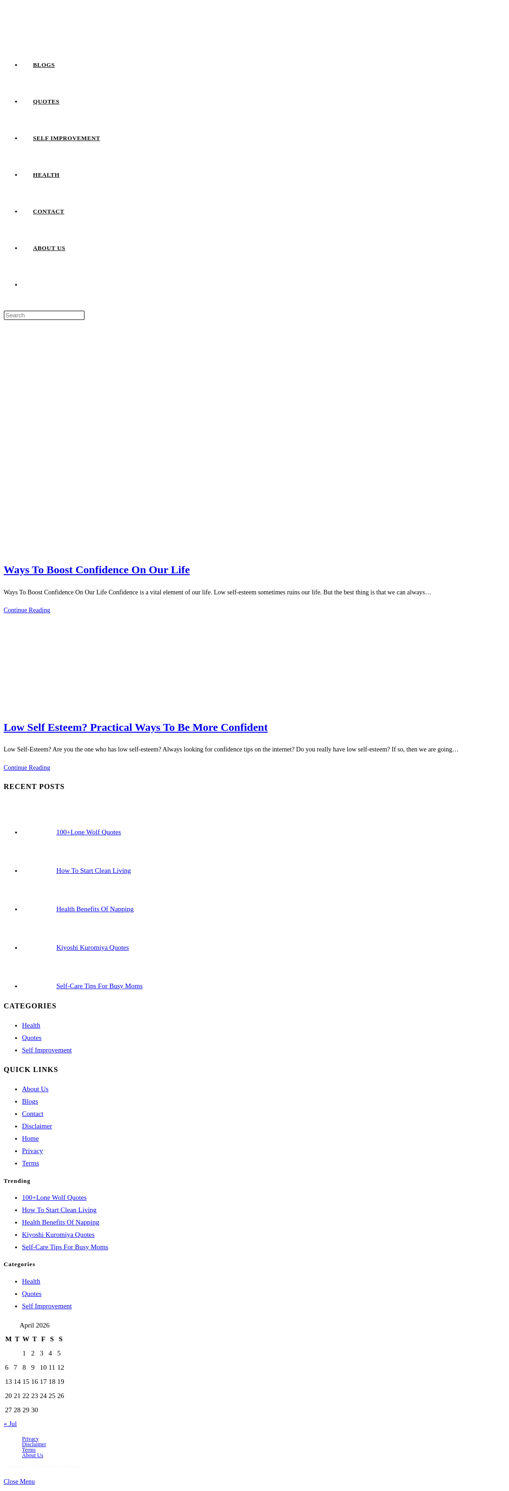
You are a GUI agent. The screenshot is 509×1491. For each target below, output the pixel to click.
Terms (30, 1163)
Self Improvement (47, 1050)
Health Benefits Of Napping (60, 1222)
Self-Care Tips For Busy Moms (65, 1247)
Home (30, 1138)
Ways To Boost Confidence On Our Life (97, 570)
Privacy (32, 1150)
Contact (33, 1113)
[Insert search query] (44, 315)
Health (31, 1025)
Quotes (32, 1037)
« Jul (10, 1423)
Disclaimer (37, 1126)
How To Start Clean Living (59, 1209)
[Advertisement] (254, 390)
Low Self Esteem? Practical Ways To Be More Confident (136, 727)
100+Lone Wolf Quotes (54, 1197)
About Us (35, 1089)
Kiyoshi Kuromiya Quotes (58, 1234)
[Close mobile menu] (19, 1481)
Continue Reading (27, 610)
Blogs (30, 1101)
